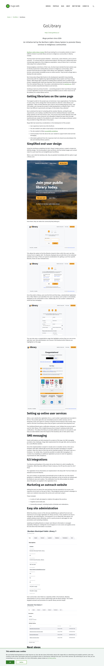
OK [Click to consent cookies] (10, 662)
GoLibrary (52, 25)
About (68, 6)
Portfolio (56, 6)
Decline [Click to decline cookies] (21, 662)
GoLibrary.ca (67, 84)
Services (48, 6)
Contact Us (86, 6)
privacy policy (52, 658)
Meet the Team (76, 6)
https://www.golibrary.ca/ (52, 32)
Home (9, 17)
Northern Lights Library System (35, 52)
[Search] (93, 6)
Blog (62, 6)
